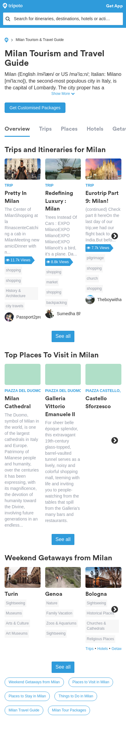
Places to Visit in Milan (91, 682)
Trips (45, 129)
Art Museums (17, 633)
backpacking (56, 302)
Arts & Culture (17, 623)
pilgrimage (95, 258)
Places (69, 129)
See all (63, 336)
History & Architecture (16, 293)
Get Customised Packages (35, 107)
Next (114, 236)
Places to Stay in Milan (27, 696)
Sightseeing (15, 603)
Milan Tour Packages (69, 710)
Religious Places (100, 639)
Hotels (95, 129)
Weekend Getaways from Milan (34, 682)
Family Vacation (59, 613)
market (52, 282)
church (92, 278)
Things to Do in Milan (75, 696)
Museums (14, 613)
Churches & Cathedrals (96, 626)
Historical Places (100, 613)
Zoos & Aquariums (61, 623)
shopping (13, 270)
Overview (17, 129)
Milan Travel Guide (24, 710)
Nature (51, 603)
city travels (14, 306)
